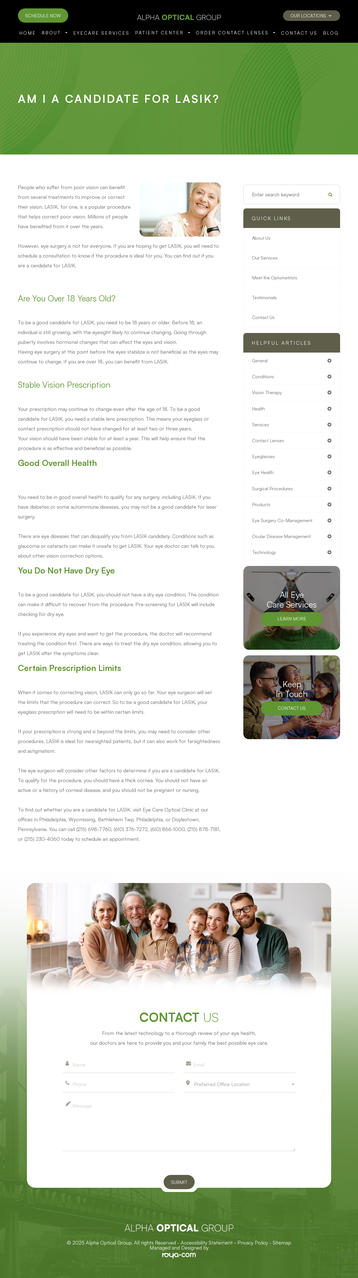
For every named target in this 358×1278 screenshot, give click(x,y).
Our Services (266, 258)
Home (27, 33)
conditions (263, 377)
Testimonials (265, 297)
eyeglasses (264, 459)
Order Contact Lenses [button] (235, 32)
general (260, 361)
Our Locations (310, 15)
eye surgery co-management (284, 525)
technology (264, 557)
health (259, 410)
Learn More (291, 624)
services (261, 426)
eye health (264, 475)
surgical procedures (273, 492)
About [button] (54, 32)
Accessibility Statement (207, 1242)
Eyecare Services (101, 33)
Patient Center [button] (162, 32)
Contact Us (299, 33)
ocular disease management (283, 541)
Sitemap (282, 1242)
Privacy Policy (252, 1242)
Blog (331, 33)
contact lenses (269, 442)
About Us (262, 238)
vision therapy (267, 393)
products (262, 508)
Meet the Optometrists (277, 278)
